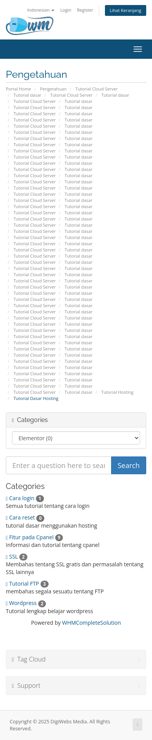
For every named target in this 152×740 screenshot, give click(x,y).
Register (85, 10)
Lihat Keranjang (125, 10)
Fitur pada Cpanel (34, 537)
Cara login (25, 498)
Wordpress (26, 603)
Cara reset (25, 517)
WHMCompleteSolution (91, 622)
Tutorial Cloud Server (96, 89)
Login (65, 10)
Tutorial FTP (27, 583)
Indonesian (40, 10)
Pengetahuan (53, 89)
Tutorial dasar (27, 95)
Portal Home (18, 89)
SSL (16, 556)
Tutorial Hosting (117, 392)
